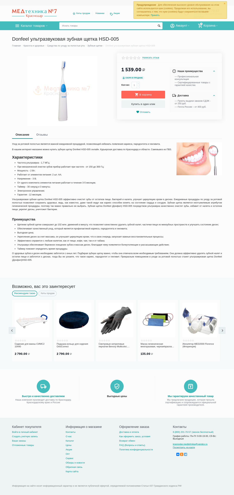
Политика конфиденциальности (136, 449)
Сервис (69, 458)
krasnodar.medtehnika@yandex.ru (190, 443)
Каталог (70, 440)
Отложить (143, 112)
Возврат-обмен (127, 440)
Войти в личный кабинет (25, 431)
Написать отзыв (150, 57)
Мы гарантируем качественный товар (191, 395)
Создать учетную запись (25, 436)
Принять (155, 15)
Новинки (99, 13)
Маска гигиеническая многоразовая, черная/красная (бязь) (157, 345)
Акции (117, 13)
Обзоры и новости (75, 462)
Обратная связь (74, 466)
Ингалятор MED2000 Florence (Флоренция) (198, 345)
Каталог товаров (33, 25)
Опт (68, 453)
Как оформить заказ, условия (134, 436)
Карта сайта (72, 471)
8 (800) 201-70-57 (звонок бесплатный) (193, 431)
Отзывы (42, 134)
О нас (69, 436)
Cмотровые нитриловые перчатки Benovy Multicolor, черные (113, 345)
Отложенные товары (23, 444)
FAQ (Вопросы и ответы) (132, 444)
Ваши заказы (19, 440)
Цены (68, 444)
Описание (22, 134)
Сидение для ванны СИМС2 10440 (29, 345)
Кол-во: (125, 85)
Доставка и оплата (129, 431)
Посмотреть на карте (184, 447)
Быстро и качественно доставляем (43, 395)
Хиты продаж (83, 13)
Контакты (70, 431)
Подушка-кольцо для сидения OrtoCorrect (72, 345)
